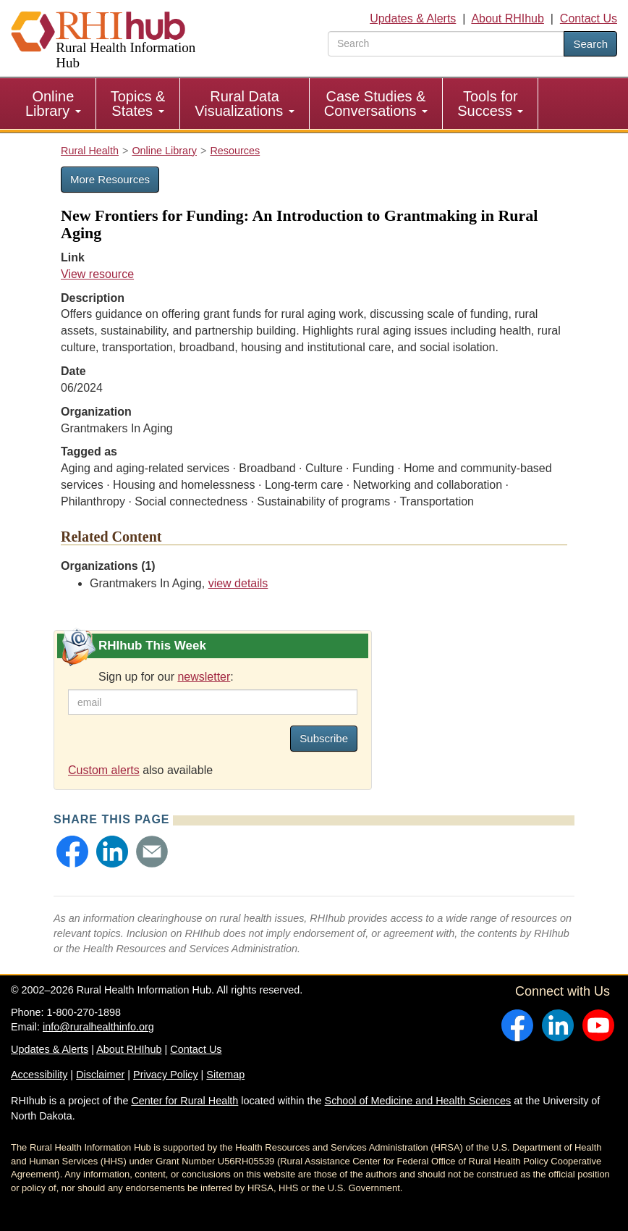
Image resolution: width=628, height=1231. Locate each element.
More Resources (110, 179)
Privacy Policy (165, 1074)
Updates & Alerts (413, 18)
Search (590, 44)
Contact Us (588, 18)
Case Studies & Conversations (376, 103)
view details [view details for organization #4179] (238, 583)
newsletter (203, 677)
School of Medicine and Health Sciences (418, 1100)
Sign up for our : (166, 677)
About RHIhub (507, 18)
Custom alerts (104, 770)
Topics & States (138, 103)
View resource (97, 274)
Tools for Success (490, 103)
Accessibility (39, 1074)
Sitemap (225, 1074)
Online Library (53, 103)
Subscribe (324, 738)
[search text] (446, 43)
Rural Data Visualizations (244, 103)
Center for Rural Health (184, 1100)
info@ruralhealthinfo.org (98, 1027)
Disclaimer (100, 1074)
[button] (72, 851)
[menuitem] (53, 103)
